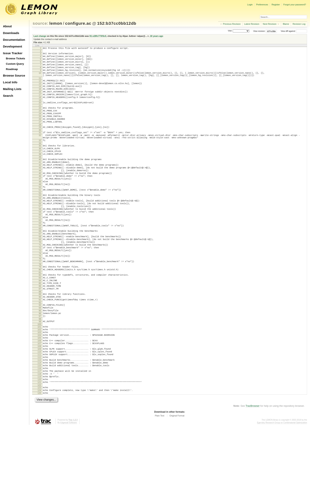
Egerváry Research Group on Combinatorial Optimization (282, 488)
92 (40, 350)
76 (40, 298)
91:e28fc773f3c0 (98, 36)
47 (40, 202)
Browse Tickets (15, 58)
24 (40, 125)
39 (40, 176)
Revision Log (299, 24)
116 (39, 428)
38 (40, 173)
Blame (286, 24)
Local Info (10, 82)
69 (40, 275)
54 (40, 225)
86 (40, 330)
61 (40, 249)
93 (40, 352)
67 (40, 268)
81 (40, 314)
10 (40, 78)
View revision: (259, 31)
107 (39, 398)
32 (40, 151)
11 (40, 84)
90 (40, 343)
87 (40, 334)
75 (40, 295)
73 (40, 288)
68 (40, 271)
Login (249, 4)
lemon (55, 23)
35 (40, 163)
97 (40, 366)
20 (40, 113)
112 (39, 415)
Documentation (14, 39)
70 (40, 278)
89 (40, 340)
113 (39, 418)
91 (40, 346)
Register (276, 4)
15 (40, 97)
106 (39, 394)
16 (40, 100)
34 (40, 160)
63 (40, 255)
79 (40, 308)
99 (40, 372)
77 (40, 302)
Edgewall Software (68, 488)
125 (39, 458)
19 (40, 110)
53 (40, 222)
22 (40, 119)
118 (39, 435)
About (7, 26)
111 (39, 411)
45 (40, 196)
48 (40, 206)
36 (40, 166)
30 (40, 145)
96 (40, 362)
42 (40, 186)
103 (39, 384)
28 (40, 139)
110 (39, 408)
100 (39, 375)
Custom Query (15, 63)
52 (40, 219)
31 (40, 147)
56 (40, 232)
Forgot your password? (294, 4)
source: (40, 23)
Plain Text (159, 481)
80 (40, 311)
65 (40, 262)
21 (40, 116)
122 (39, 448)
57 (40, 235)
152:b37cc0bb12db (116, 23)
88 (40, 337)
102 (39, 381)
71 (40, 282)
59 (40, 242)
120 (39, 442)
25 (40, 129)
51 (40, 216)
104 (39, 388)
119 (39, 438)
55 (40, 229)
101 (39, 378)
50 (40, 212)
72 (40, 285)
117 (39, 431)
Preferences (262, 4)
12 (40, 86)
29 (40, 141)
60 (40, 245)
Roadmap (12, 69)
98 (40, 369)
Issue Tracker (12, 53)
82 (40, 317)
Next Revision (269, 24)
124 (39, 454)
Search (8, 95)
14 (40, 93)
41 (40, 182)
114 (39, 421)
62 (40, 252)
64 (40, 259)
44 (40, 192)
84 (40, 324)
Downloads (11, 33)
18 (40, 107)
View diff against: (294, 31)
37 (40, 170)
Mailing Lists (12, 89)
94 (40, 356)
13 (40, 90)
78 (40, 305)
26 (40, 132)
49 (40, 209)
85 (40, 327)
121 (39, 445)
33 (40, 157)
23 (40, 122)
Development (12, 46)
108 (39, 401)
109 (39, 405)
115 (39, 425)
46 (40, 199)
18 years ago (156, 36)
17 (40, 103)
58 (40, 239)
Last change (40, 36)
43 (40, 189)
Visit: (230, 31)
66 (40, 265)
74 (40, 292)
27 (40, 135)
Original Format (176, 481)
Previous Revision (232, 24)
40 (40, 179)
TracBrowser (253, 471)
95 (40, 359)
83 (40, 320)
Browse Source (14, 75)
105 (39, 391)
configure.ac (78, 23)
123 (39, 451)
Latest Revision (251, 24)
